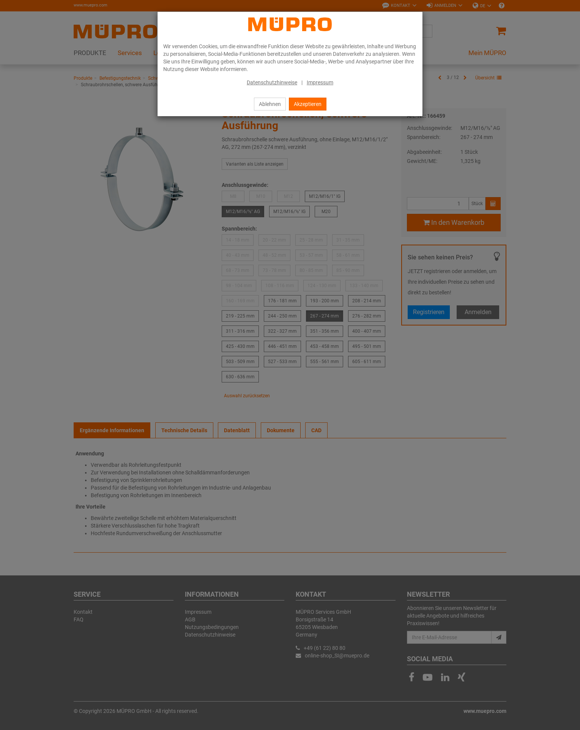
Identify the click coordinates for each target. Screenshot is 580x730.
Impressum (320, 82)
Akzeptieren (308, 104)
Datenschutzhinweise (272, 82)
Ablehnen (270, 104)
